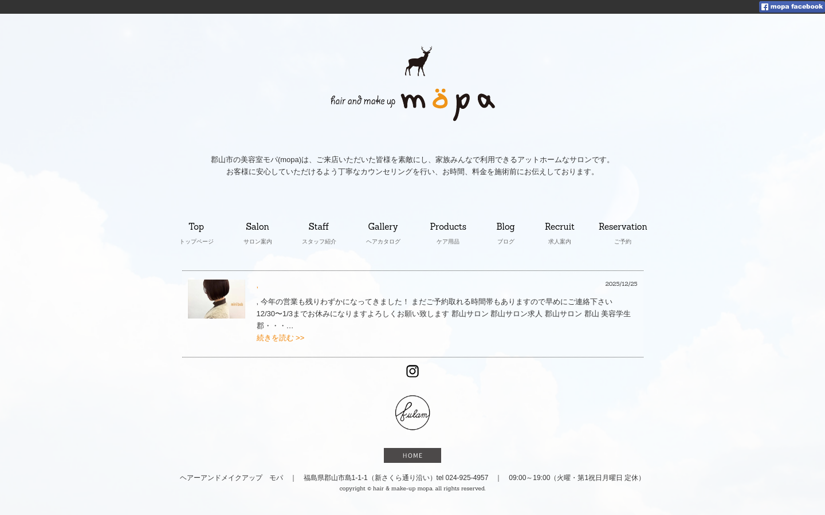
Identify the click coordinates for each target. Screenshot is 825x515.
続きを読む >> (281, 337)
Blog (508, 227)
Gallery (384, 227)
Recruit (560, 227)
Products (448, 227)
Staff (320, 227)
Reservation (623, 227)
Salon (257, 227)
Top (196, 227)
